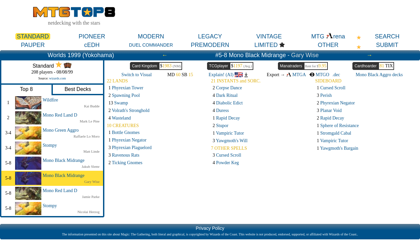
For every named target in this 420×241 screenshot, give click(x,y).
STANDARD (32, 36)
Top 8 (26, 89)
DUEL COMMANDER (151, 45)
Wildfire (50, 100)
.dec (336, 74)
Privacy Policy (210, 228)
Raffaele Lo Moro (86, 136)
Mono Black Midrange (64, 160)
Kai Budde (91, 106)
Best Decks (78, 89)
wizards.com (57, 78)
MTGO (319, 74)
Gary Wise (305, 55)
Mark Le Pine (89, 121)
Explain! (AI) (226, 74)
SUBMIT (387, 45)
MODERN (151, 36)
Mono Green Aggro (61, 130)
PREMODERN (210, 45)
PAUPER (33, 45)
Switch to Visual (136, 74)
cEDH (91, 45)
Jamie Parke (90, 197)
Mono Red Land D (60, 115)
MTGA (296, 74)
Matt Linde (91, 151)
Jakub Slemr (91, 166)
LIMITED (266, 45)
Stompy (50, 145)
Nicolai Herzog (88, 212)
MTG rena (328, 36)
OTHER (328, 45)
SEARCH (387, 36)
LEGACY (210, 36)
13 (118, 102)
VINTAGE (269, 36)
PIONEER (91, 36)
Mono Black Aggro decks (379, 74)
